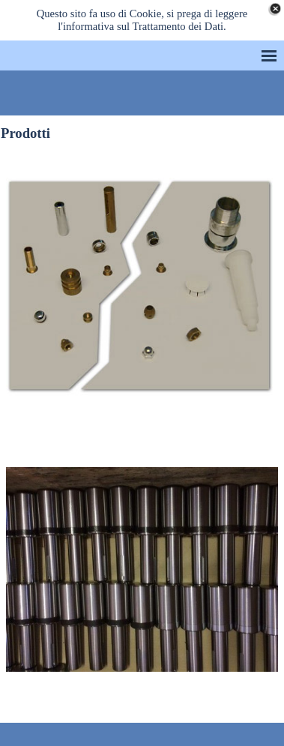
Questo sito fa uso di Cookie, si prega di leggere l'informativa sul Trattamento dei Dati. (142, 19)
